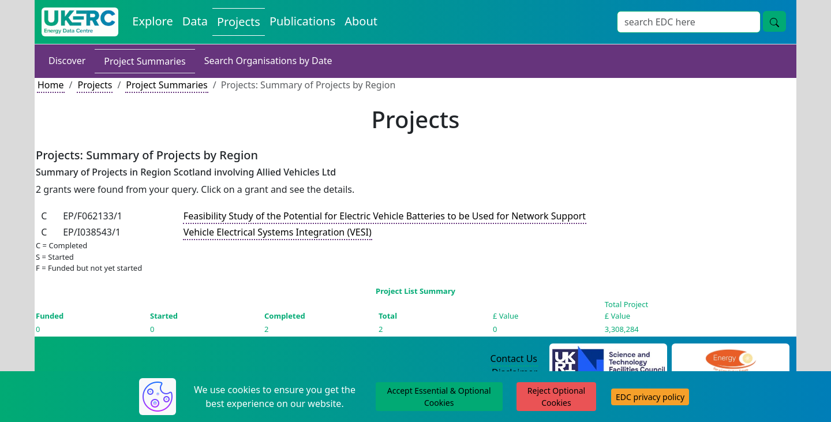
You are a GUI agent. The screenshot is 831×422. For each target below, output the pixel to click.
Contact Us (514, 358)
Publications (302, 21)
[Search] (689, 22)
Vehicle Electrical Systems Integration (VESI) (278, 232)
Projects (238, 21)
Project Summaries (144, 61)
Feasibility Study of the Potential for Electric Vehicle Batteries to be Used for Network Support (385, 216)
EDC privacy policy (650, 396)
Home (51, 85)
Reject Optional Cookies (556, 396)
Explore (152, 21)
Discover (66, 60)
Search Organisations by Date (268, 60)
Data (195, 21)
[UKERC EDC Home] (80, 22)
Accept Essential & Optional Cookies (439, 396)
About (361, 21)
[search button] (774, 21)
